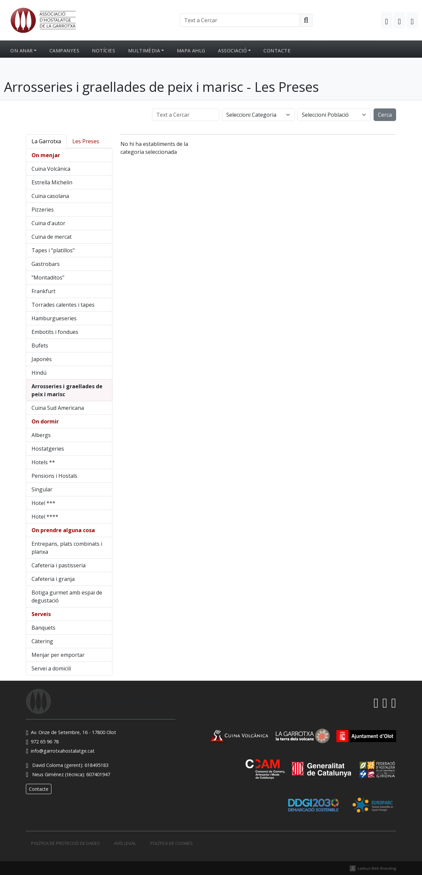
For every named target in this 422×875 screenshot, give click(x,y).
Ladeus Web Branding (377, 868)
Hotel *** (43, 503)
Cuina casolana (50, 196)
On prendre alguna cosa (63, 530)
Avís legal (125, 843)
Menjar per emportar (58, 654)
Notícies (103, 50)
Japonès (42, 359)
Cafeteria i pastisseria (59, 565)
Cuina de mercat (52, 236)
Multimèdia (144, 50)
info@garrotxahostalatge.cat (60, 751)
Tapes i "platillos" (53, 250)
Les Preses (85, 141)
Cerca (385, 114)
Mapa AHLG (191, 50)
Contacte (277, 50)
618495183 (96, 765)
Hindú (39, 372)
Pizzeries (43, 209)
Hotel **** (45, 516)
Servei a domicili (51, 668)
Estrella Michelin (52, 182)
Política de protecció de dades (65, 843)
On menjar (46, 155)
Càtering (42, 641)
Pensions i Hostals (54, 475)
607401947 (98, 774)
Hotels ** (43, 462)
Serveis (41, 614)
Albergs (41, 435)
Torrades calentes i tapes (63, 304)
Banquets (43, 627)
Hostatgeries (48, 448)
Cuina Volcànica (51, 168)
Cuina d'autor (48, 223)
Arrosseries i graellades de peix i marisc (67, 390)
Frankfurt (43, 291)
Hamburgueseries (54, 318)
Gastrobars (46, 264)
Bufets (40, 345)
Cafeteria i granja (53, 579)
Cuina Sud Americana (58, 407)
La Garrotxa (46, 141)
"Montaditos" (48, 277)
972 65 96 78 (42, 741)
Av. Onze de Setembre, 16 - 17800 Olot (71, 732)
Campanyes (64, 50)
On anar (21, 50)
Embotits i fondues (55, 332)
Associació (232, 50)
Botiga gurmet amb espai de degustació (67, 596)
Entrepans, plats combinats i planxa (67, 547)
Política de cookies (171, 843)
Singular (42, 489)
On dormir (45, 421)
